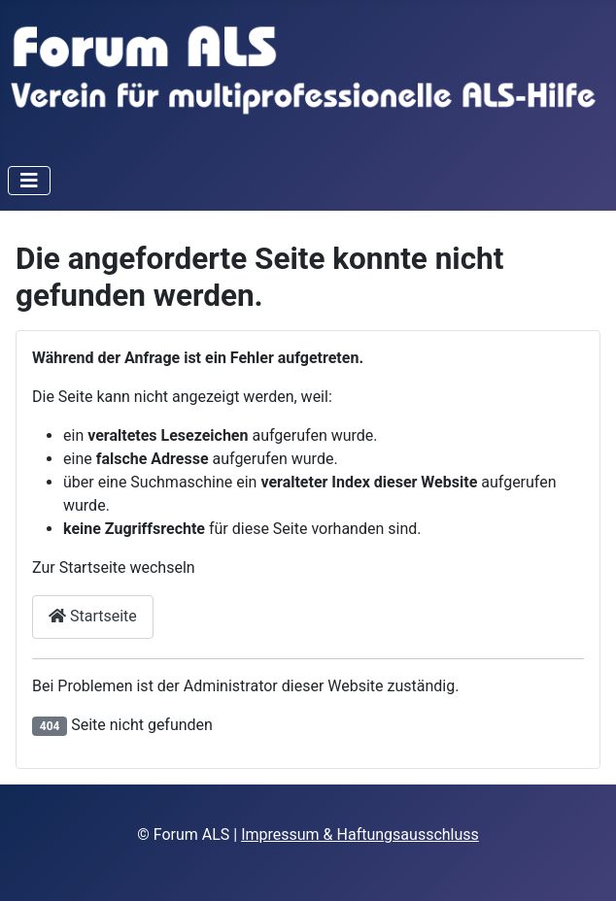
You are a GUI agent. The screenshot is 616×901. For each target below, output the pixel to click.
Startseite (93, 616)
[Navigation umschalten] (29, 180)
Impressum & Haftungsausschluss (360, 834)
